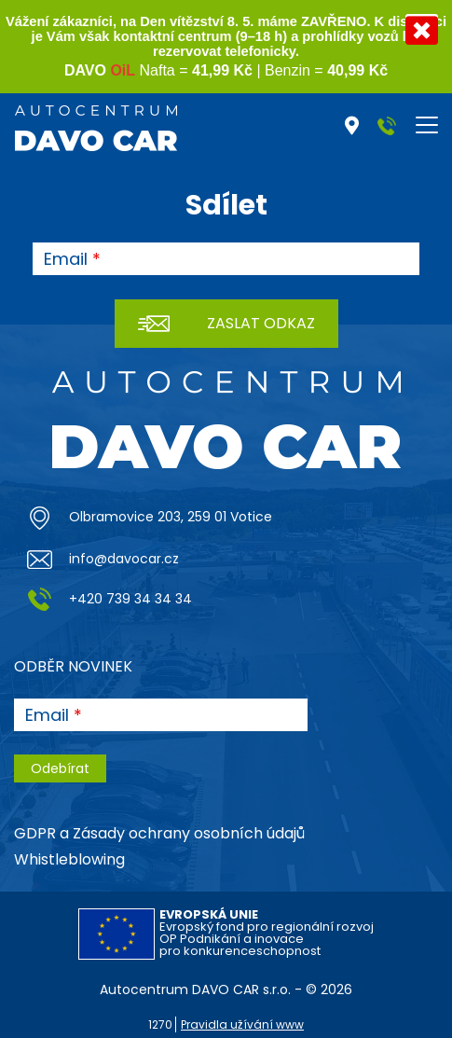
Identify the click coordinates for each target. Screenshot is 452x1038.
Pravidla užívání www (242, 1024)
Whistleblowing (69, 859)
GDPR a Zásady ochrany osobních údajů (159, 833)
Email (66, 259)
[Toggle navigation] (427, 125)
